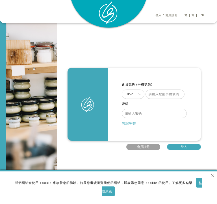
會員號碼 (128, 84)
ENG (202, 15)
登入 (158, 15)
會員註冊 (171, 15)
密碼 (125, 104)
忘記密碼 (129, 123)
